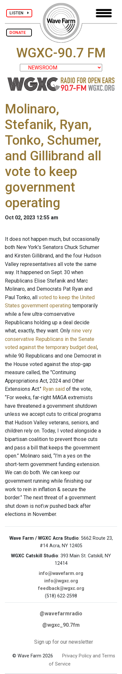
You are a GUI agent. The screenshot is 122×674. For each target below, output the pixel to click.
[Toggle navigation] (104, 13)
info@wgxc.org (61, 581)
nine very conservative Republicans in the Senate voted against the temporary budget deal (51, 339)
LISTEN (19, 12)
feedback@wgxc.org (61, 588)
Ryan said (54, 389)
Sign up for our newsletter (63, 642)
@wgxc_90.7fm (61, 625)
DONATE (19, 32)
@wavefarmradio (61, 613)
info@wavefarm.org (61, 573)
